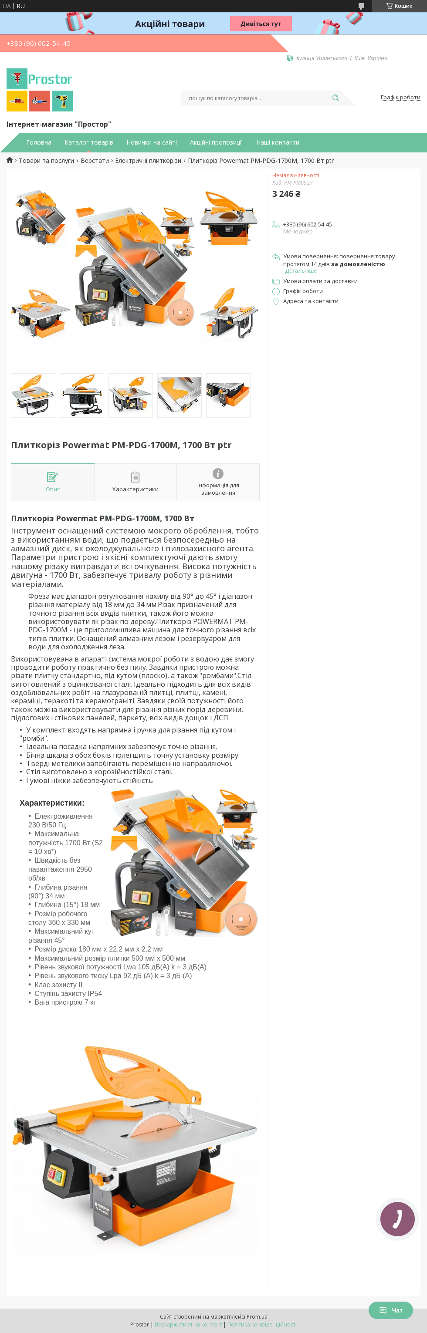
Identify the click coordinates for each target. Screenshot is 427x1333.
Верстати (95, 161)
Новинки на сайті (151, 142)
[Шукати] (335, 98)
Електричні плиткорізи (148, 161)
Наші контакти (277, 142)
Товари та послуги (46, 161)
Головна (38, 142)
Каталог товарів (88, 142)
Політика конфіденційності (262, 1324)
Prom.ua (257, 1316)
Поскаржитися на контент (188, 1324)
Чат (391, 1310)
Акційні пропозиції (216, 142)
